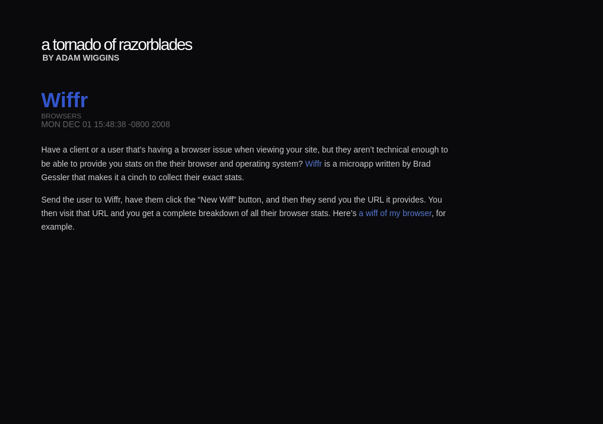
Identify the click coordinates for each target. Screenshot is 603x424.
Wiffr (313, 163)
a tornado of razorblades (116, 44)
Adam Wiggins (88, 57)
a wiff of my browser (395, 213)
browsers (61, 116)
